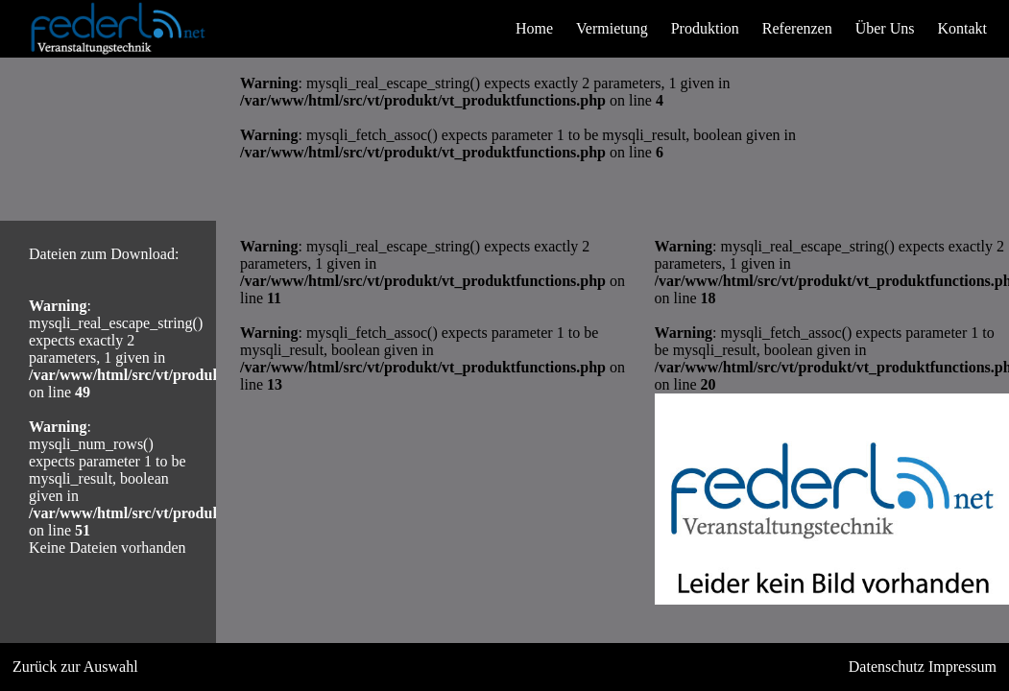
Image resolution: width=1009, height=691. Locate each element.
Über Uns (885, 28)
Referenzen (797, 28)
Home (534, 28)
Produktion (705, 28)
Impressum (962, 666)
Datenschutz (887, 666)
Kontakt (962, 28)
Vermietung (612, 28)
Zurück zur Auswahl (75, 666)
